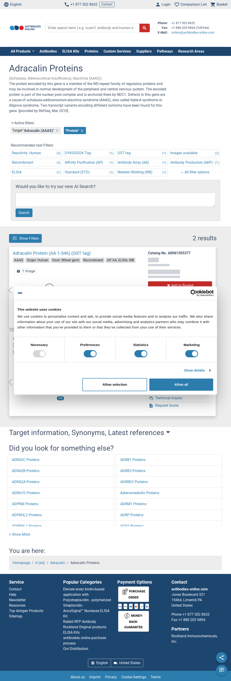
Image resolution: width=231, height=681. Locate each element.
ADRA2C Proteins (25, 460)
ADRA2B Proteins (25, 471)
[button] (19, 534)
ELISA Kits (70, 51)
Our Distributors (75, 649)
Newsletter (17, 600)
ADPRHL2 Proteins (27, 515)
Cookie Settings (133, 677)
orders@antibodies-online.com (192, 32)
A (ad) (40, 563)
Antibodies (48, 51)
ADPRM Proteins (25, 504)
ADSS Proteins (131, 526)
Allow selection (114, 384)
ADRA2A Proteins (25, 482)
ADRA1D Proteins (26, 493)
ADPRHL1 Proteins (27, 526)
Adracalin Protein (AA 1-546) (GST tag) (52, 253)
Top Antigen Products (26, 611)
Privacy (111, 677)
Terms (156, 677)
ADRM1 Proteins (133, 504)
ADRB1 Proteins (133, 460)
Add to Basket (180, 285)
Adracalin (57, 563)
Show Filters (25, 238)
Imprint (95, 677)
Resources (17, 605)
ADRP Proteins (131, 515)
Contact (107, 4)
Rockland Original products (84, 627)
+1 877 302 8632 (80, 4)
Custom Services (117, 51)
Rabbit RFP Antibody (79, 621)
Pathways (165, 51)
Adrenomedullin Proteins (139, 493)
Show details (194, 370)
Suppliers (144, 51)
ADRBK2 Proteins (134, 482)
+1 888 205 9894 (191, 620)
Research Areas (191, 51)
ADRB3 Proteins (133, 471)
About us (78, 677)
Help (12, 594)
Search (24, 213)
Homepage (21, 563)
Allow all (181, 384)
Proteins (91, 51)
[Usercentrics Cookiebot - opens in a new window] (194, 293)
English (13, 4)
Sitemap (15, 616)
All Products (21, 51)
